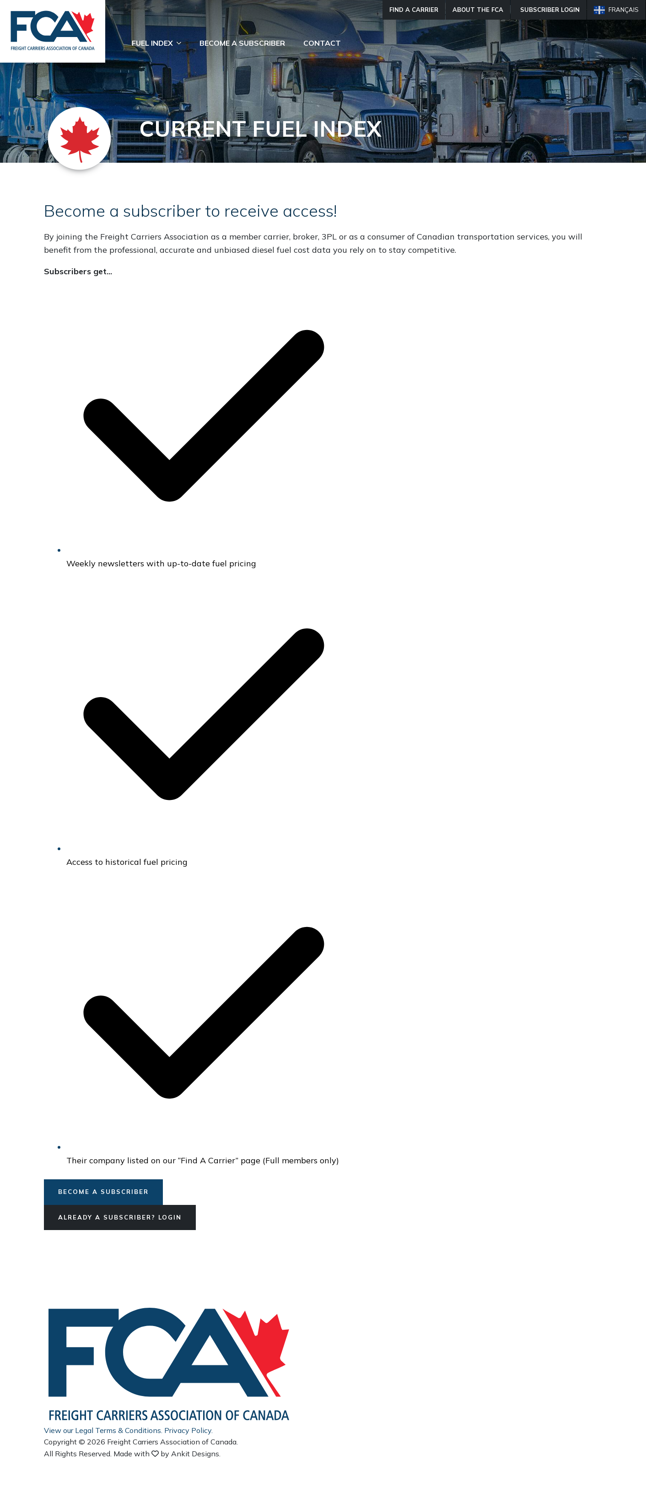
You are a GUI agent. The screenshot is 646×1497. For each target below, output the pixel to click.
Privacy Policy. (188, 1430)
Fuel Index (152, 43)
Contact (322, 43)
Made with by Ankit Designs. (167, 1454)
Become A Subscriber (242, 43)
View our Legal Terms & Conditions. (103, 1430)
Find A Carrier (413, 9)
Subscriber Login (550, 9)
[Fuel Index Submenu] (181, 43)
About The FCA (477, 9)
